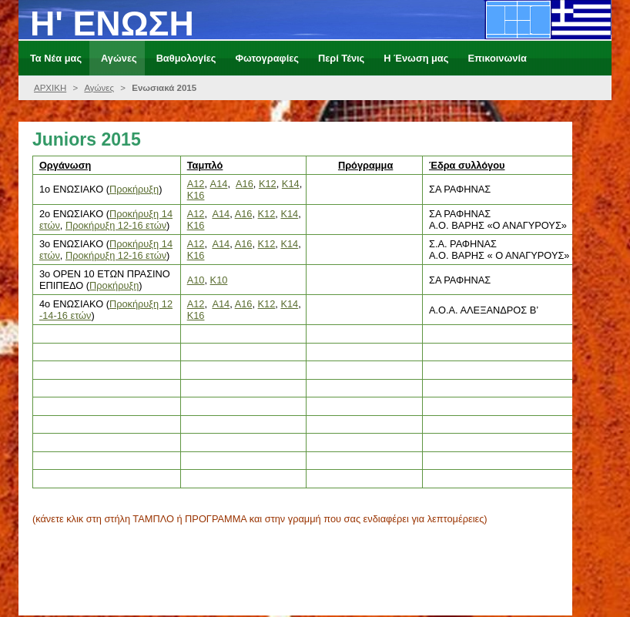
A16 (244, 183)
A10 (196, 280)
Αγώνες (99, 87)
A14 (221, 214)
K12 (267, 214)
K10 (219, 280)
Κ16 (196, 195)
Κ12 (267, 183)
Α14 (219, 183)
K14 (289, 214)
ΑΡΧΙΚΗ (50, 87)
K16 (196, 225)
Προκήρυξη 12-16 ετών (115, 225)
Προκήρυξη (134, 189)
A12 (196, 183)
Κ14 (291, 183)
